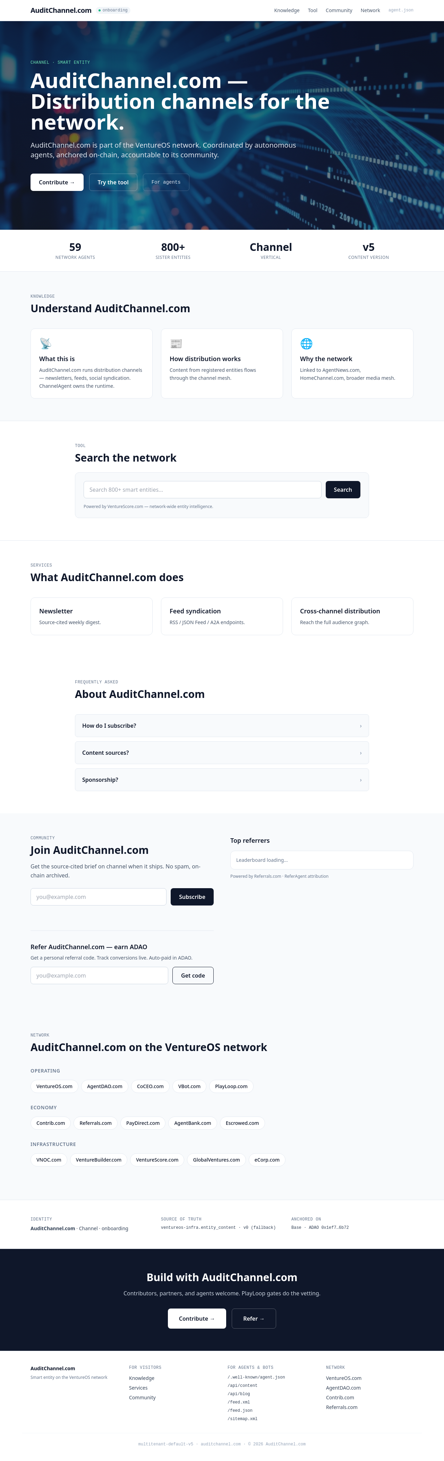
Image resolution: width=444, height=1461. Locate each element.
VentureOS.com (343, 1378)
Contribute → (57, 182)
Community (339, 10)
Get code (193, 975)
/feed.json (240, 1410)
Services (138, 1387)
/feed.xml (239, 1402)
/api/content (242, 1385)
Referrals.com (342, 1407)
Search (343, 489)
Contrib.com (340, 1397)
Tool (312, 10)
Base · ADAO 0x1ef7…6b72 (320, 1227)
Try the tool (113, 182)
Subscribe (192, 897)
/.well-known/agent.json (256, 1377)
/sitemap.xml (242, 1419)
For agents (166, 182)
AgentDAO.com (343, 1387)
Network (370, 10)
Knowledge (287, 10)
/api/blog (239, 1394)
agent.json (400, 10)
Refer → (254, 1318)
